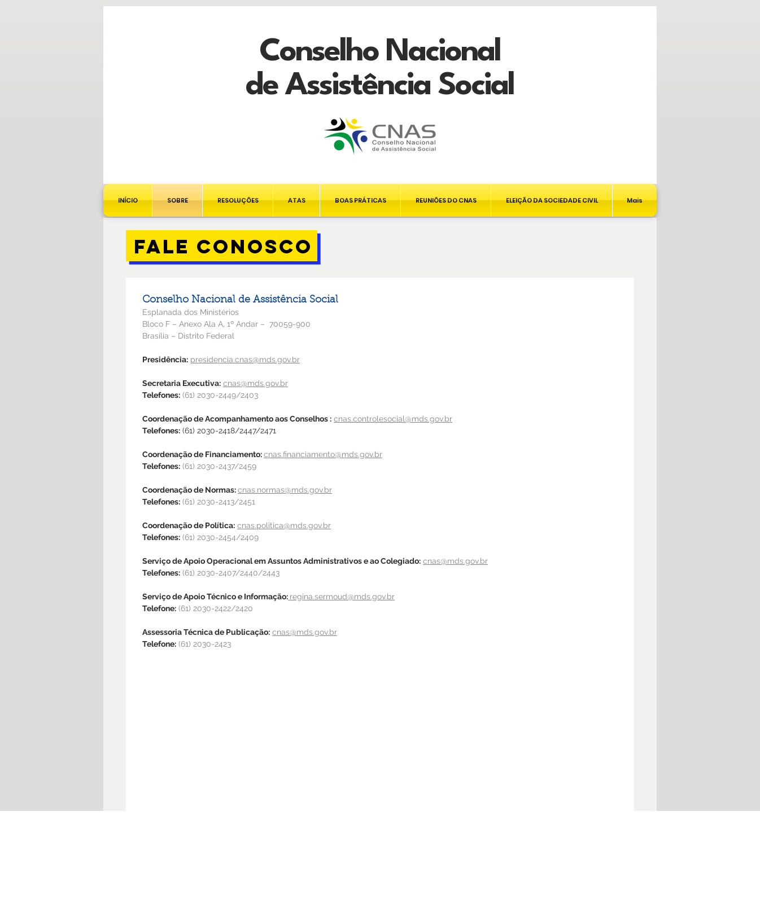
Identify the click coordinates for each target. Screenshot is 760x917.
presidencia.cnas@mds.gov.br (245, 359)
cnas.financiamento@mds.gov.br (323, 454)
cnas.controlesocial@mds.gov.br (393, 418)
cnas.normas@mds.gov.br (285, 489)
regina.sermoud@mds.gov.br (342, 596)
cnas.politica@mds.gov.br (284, 525)
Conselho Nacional (379, 52)
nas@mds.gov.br (258, 383)
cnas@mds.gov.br (455, 560)
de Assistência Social (380, 86)
